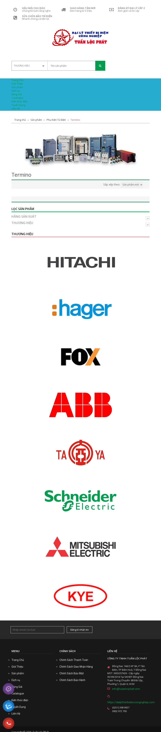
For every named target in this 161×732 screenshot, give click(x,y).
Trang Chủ (17, 80)
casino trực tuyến (69, 687)
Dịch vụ (16, 90)
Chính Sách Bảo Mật (71, 673)
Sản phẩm (17, 87)
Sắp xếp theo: (111, 184)
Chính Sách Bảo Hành (72, 680)
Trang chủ (20, 119)
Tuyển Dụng (18, 105)
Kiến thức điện (20, 101)
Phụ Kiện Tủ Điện (56, 119)
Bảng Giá (17, 94)
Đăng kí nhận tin (79, 629)
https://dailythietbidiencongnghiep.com (128, 702)
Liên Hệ (16, 108)
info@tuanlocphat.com (126, 688)
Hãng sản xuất (24, 216)
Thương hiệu (22, 223)
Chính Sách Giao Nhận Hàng (76, 666)
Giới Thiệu (17, 83)
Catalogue (17, 97)
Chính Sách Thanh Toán (73, 659)
